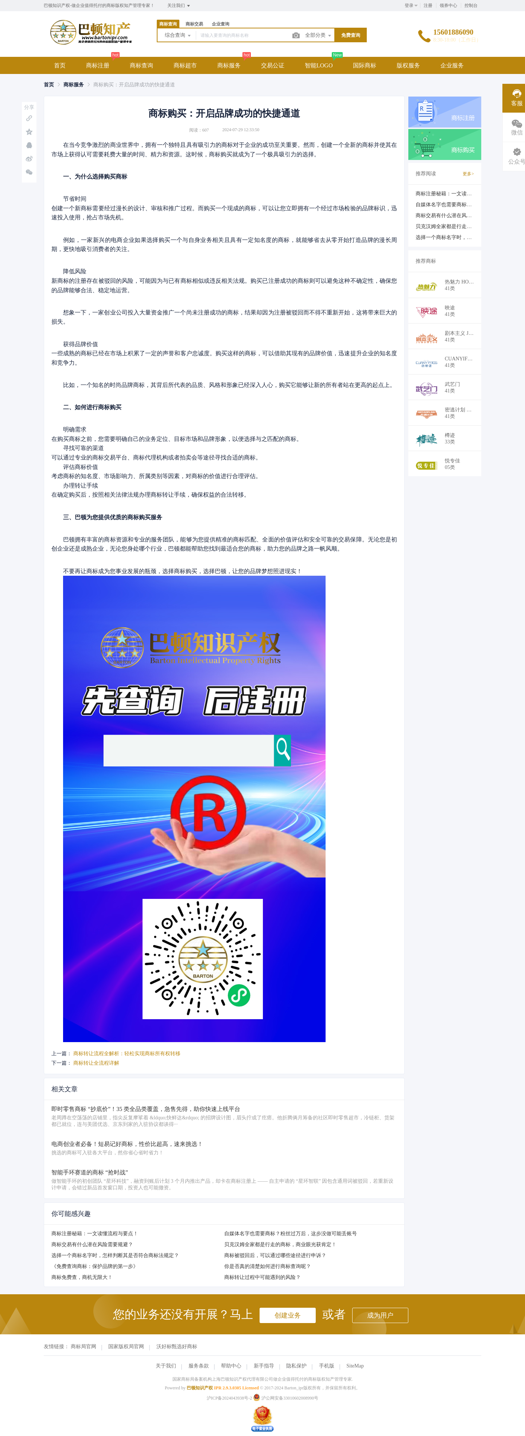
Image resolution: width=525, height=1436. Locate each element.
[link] (49, 84)
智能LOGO (318, 65)
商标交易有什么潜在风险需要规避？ (92, 1244)
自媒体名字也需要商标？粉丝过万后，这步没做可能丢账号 (290, 1233)
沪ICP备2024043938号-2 (229, 1398)
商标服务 (229, 65)
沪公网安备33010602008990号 (285, 1398)
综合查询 (178, 35)
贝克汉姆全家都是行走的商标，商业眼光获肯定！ (280, 1244)
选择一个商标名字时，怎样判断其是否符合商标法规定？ (115, 1255)
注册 (428, 5)
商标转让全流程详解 (96, 1063)
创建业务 (288, 1315)
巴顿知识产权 (200, 1387)
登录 (409, 5)
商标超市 (185, 65)
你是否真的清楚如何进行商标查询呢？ (267, 1266)
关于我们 (166, 1366)
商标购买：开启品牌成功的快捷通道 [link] (134, 84)
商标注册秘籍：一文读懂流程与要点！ (94, 1233)
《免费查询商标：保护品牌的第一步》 (94, 1266)
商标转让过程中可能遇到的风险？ (262, 1277)
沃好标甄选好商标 (176, 1346)
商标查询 (168, 24)
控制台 (471, 5)
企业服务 (452, 65)
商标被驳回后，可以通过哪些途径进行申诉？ (275, 1255)
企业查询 (220, 24)
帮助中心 (231, 1366)
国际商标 (364, 65)
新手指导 (264, 1366)
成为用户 (380, 1315)
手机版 (326, 1366)
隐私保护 (296, 1366)
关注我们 (179, 5)
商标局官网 (83, 1346)
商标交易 (194, 24)
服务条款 (198, 1366)
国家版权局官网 (126, 1346)
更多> (468, 173)
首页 (60, 65)
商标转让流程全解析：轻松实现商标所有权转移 (126, 1053)
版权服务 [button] (408, 65)
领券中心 (448, 5)
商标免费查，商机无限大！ (82, 1277)
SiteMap (354, 1366)
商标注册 (97, 65)
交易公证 (272, 65)
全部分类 (318, 35)
